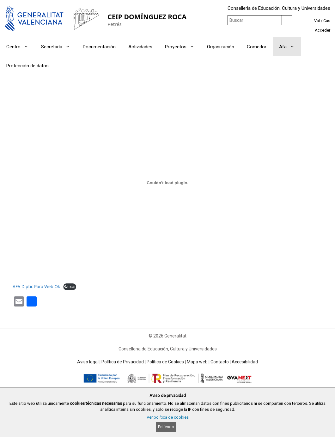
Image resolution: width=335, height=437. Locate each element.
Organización (220, 47)
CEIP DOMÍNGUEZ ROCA (146, 16)
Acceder (322, 30)
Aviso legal (88, 361)
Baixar (69, 286)
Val (317, 20)
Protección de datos (27, 66)
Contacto (219, 361)
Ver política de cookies (168, 417)
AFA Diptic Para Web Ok (36, 286)
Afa (290, 46)
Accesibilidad (245, 361)
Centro (20, 46)
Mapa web (197, 361)
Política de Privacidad (122, 361)
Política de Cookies (165, 361)
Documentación (99, 47)
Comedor (256, 47)
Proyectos (183, 46)
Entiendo (166, 426)
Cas (326, 20)
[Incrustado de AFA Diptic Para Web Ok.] (167, 182)
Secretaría (58, 46)
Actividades (140, 47)
